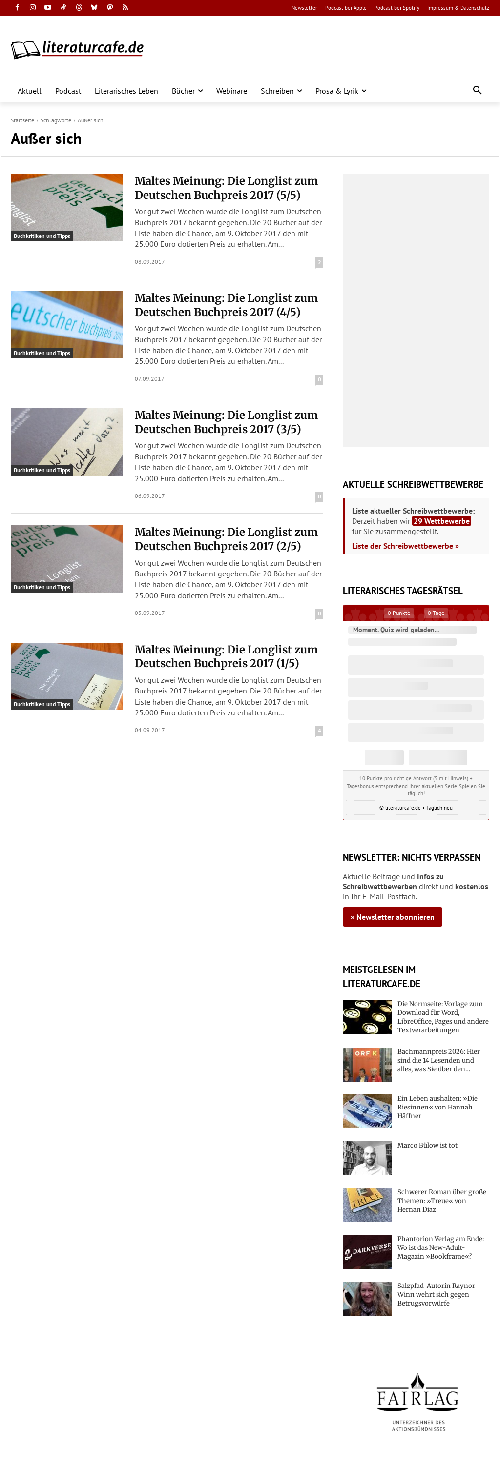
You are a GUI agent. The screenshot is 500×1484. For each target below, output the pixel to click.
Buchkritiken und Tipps (42, 235)
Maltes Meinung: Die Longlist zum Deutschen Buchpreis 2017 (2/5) (226, 539)
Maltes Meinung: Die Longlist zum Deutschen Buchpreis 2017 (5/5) (226, 188)
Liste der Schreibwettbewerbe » (405, 546)
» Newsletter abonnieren (393, 917)
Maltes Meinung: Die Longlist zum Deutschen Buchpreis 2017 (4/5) (226, 305)
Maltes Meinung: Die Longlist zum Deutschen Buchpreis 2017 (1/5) (226, 657)
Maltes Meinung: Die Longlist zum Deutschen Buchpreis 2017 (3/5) (226, 422)
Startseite (22, 120)
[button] (477, 90)
